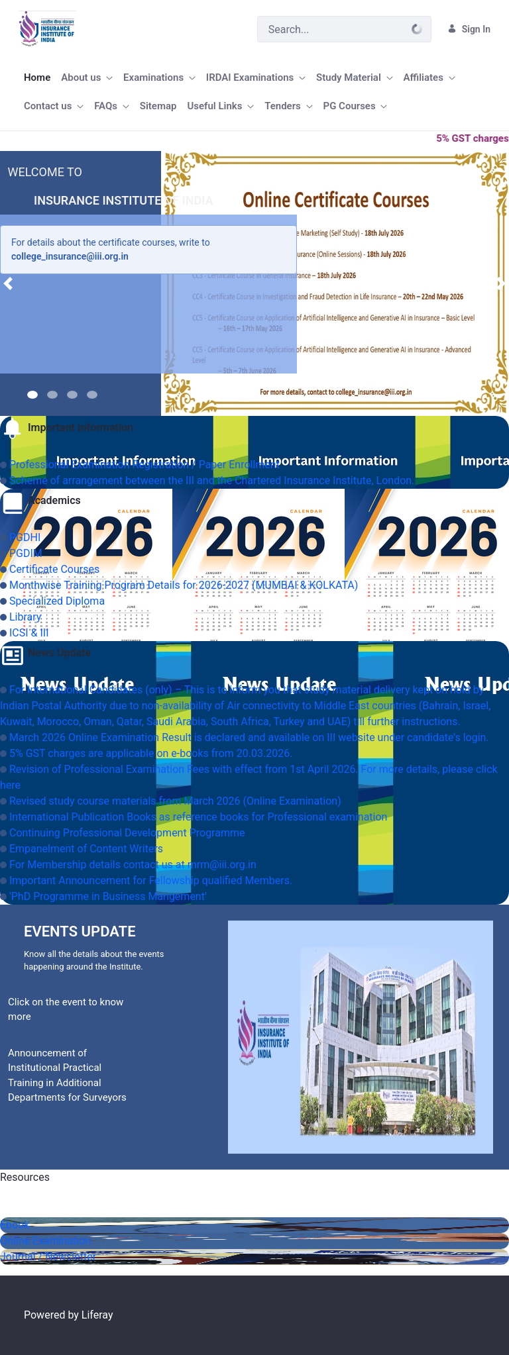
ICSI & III (29, 633)
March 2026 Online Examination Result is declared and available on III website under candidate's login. (249, 737)
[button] (7, 283)
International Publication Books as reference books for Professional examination (198, 817)
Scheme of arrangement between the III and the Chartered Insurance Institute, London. (211, 480)
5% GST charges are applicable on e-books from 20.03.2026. (150, 753)
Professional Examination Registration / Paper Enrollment (144, 464)
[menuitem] (37, 78)
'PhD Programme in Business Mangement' (108, 896)
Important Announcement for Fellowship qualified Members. (150, 880)
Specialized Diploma (57, 601)
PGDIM (25, 553)
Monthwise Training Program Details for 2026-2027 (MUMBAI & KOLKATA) (183, 585)
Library (25, 617)
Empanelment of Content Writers (86, 848)
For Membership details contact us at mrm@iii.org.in (132, 864)
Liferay (97, 1315)
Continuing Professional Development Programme (127, 833)
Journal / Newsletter (48, 1256)
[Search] (330, 29)
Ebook (14, 1225)
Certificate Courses (54, 569)
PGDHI (24, 537)
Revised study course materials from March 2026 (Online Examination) (175, 801)
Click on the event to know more (65, 1009)
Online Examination (45, 1240)
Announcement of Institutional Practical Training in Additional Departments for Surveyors (67, 1075)
